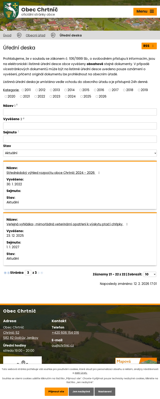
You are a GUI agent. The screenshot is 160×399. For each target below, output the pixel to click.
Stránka (17, 272)
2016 (100, 90)
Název (9, 106)
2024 (72, 96)
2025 (87, 96)
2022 (41, 96)
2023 (56, 96)
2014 (71, 90)
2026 (102, 96)
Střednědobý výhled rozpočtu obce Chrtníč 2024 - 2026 (53, 173)
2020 (11, 96)
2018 (129, 90)
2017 (115, 90)
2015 (85, 90)
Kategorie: (11, 90)
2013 (56, 90)
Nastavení (105, 391)
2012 (42, 90)
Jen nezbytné (81, 391)
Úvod (7, 35)
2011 (28, 90)
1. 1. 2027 (12, 247)
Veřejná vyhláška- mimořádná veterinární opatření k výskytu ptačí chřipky (67, 224)
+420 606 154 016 (65, 332)
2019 (144, 90)
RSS (149, 46)
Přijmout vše (56, 391)
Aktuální (12, 202)
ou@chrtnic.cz (63, 345)
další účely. (81, 373)
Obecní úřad (35, 35)
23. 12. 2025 (15, 235)
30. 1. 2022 (14, 184)
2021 (26, 96)
